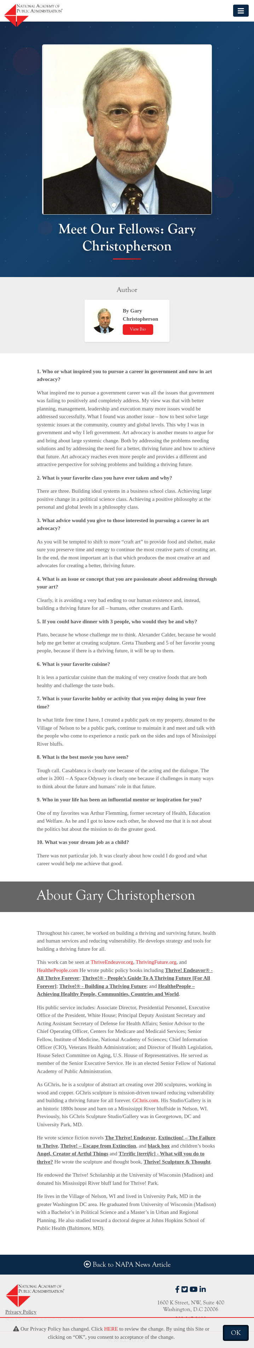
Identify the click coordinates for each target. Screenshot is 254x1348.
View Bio (138, 329)
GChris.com (145, 1100)
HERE (111, 1329)
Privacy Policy (20, 1312)
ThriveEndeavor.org (112, 962)
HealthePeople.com (57, 970)
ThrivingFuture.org (156, 962)
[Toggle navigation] (241, 10)
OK (236, 1333)
